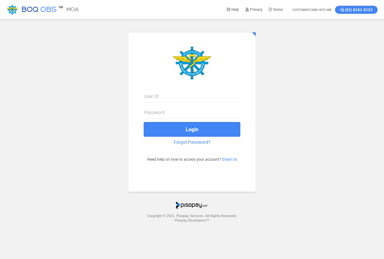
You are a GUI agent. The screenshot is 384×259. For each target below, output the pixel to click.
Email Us (229, 159)
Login (192, 129)
